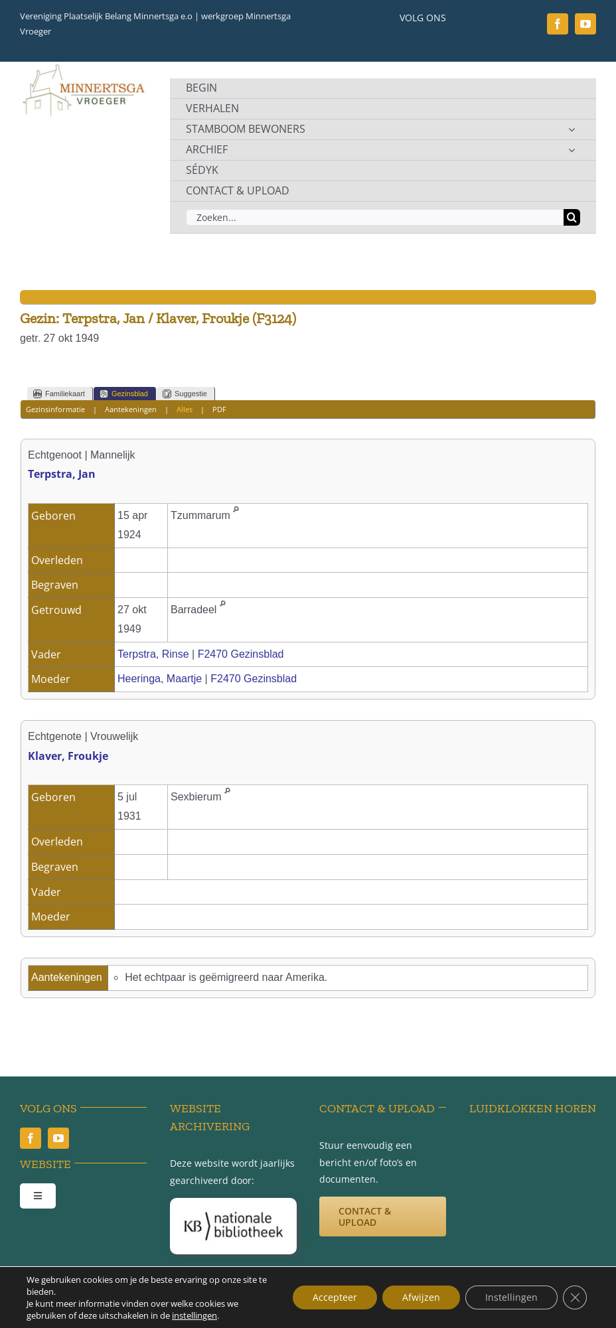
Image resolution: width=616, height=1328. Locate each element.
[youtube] (585, 24)
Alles (185, 409)
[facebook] (557, 24)
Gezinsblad (124, 394)
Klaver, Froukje (68, 756)
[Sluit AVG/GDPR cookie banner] (575, 1297)
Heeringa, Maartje (159, 678)
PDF (219, 409)
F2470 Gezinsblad (241, 654)
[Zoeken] (572, 217)
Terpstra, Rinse (153, 654)
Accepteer (335, 1297)
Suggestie (185, 394)
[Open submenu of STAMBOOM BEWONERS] (571, 129)
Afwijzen (421, 1297)
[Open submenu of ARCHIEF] (571, 150)
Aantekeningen (131, 409)
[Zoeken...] (375, 217)
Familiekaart (59, 394)
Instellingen (511, 1297)
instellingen (194, 1315)
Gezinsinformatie (55, 409)
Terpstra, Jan (62, 474)
